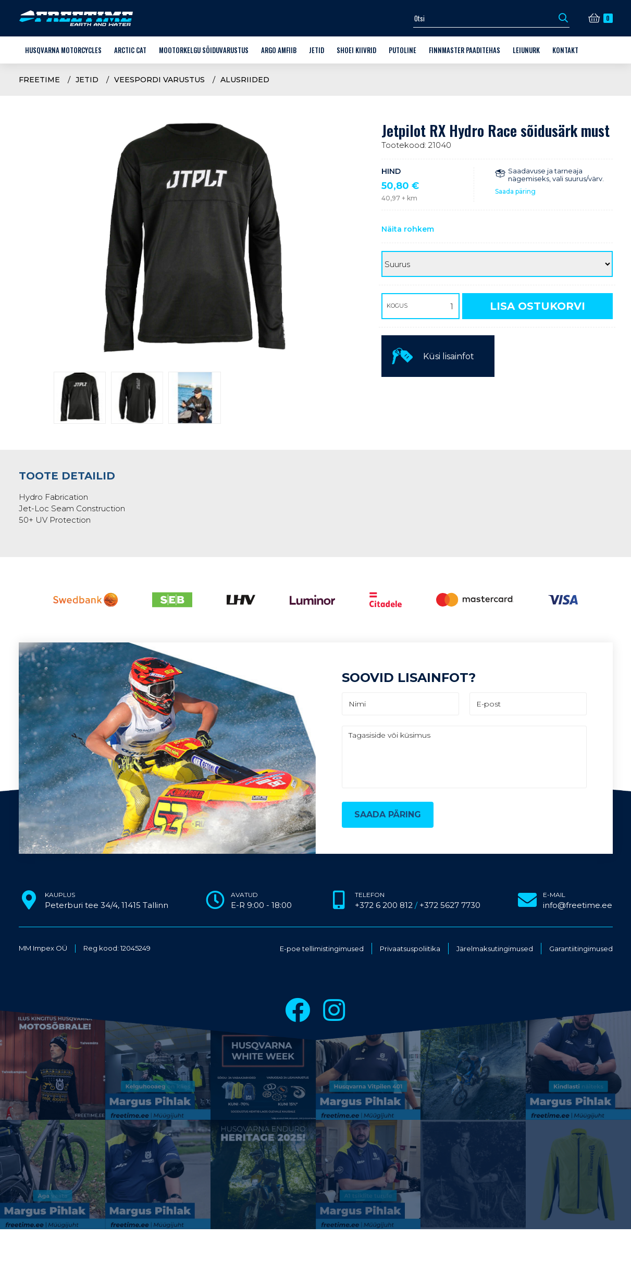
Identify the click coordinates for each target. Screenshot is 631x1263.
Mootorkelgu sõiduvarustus (204, 50)
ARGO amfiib (278, 50)
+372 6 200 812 (384, 905)
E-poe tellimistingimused (322, 949)
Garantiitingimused (581, 949)
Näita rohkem (407, 229)
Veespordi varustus (159, 79)
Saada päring (515, 191)
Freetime (39, 79)
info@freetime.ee (577, 905)
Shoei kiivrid (356, 50)
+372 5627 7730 (449, 905)
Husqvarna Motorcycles (63, 50)
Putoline (402, 50)
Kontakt (565, 50)
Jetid (316, 50)
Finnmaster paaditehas (464, 50)
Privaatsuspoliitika (410, 949)
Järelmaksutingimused (494, 949)
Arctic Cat (130, 50)
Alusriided (244, 79)
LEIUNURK (526, 50)
